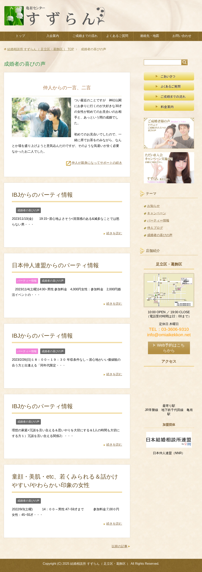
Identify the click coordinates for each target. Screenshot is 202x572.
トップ (20, 35)
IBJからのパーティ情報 (42, 195)
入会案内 (52, 35)
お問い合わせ (181, 35)
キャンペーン (156, 213)
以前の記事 (119, 546)
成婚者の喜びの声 (28, 210)
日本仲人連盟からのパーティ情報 (55, 265)
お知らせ (153, 206)
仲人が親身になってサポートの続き (94, 162)
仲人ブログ (155, 227)
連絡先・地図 (149, 35)
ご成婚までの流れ (85, 35)
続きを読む (114, 233)
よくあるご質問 (117, 35)
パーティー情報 (27, 280)
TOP (40, 49)
